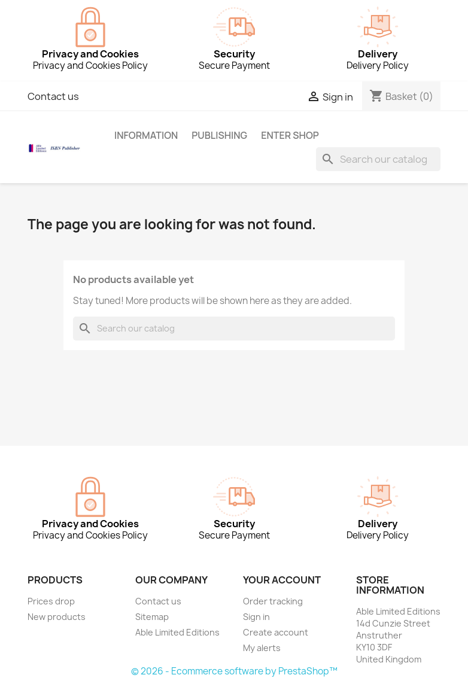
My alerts (262, 647)
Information (146, 135)
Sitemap (152, 616)
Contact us (53, 96)
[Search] (378, 159)
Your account (282, 579)
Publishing (219, 135)
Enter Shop (290, 135)
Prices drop (51, 601)
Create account (275, 632)
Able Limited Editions (177, 632)
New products (57, 616)
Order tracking (273, 601)
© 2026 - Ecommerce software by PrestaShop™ (234, 671)
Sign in (256, 616)
